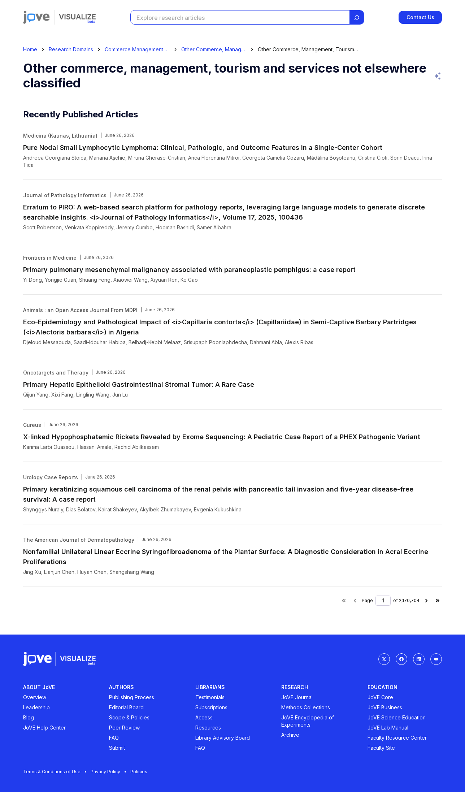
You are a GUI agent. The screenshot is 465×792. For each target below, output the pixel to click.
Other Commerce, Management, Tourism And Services (213, 49)
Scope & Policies (129, 717)
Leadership (36, 707)
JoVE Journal (297, 697)
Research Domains (71, 49)
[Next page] (426, 600)
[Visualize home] (77, 17)
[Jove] (36, 17)
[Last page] (437, 600)
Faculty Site (381, 748)
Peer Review (124, 727)
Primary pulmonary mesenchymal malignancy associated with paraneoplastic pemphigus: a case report (189, 269)
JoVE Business (385, 707)
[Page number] (383, 601)
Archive (290, 735)
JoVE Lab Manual (388, 727)
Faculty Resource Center (397, 738)
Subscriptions (211, 707)
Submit (117, 748)
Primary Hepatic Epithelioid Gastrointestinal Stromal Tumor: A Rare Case (138, 384)
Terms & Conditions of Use (54, 771)
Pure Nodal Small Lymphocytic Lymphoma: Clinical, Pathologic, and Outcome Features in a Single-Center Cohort (202, 147)
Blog (28, 717)
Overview (34, 697)
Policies (138, 771)
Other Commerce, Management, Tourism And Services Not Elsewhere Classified (308, 49)
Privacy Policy (108, 771)
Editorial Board (126, 707)
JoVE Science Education (397, 717)
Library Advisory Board (222, 738)
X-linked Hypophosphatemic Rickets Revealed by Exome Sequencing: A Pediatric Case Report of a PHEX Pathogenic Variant (221, 437)
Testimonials (210, 697)
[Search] (356, 17)
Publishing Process (131, 697)
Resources (208, 727)
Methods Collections (305, 707)
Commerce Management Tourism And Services (137, 49)
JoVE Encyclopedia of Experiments (307, 721)
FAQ (114, 738)
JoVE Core (380, 697)
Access (204, 717)
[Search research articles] (239, 17)
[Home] (30, 49)
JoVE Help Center (44, 727)
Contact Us (420, 17)
